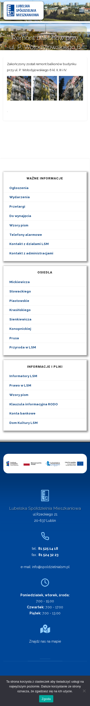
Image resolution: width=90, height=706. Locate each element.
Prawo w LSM (20, 385)
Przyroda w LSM (22, 347)
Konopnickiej (20, 329)
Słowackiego (20, 291)
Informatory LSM (23, 376)
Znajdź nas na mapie (45, 641)
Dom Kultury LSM (23, 423)
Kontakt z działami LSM (29, 244)
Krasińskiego (20, 310)
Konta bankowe (22, 413)
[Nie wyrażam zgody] (84, 690)
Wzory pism (18, 225)
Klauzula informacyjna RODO (33, 404)
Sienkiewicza (20, 319)
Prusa (14, 338)
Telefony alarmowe (25, 235)
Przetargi (17, 206)
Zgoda (46, 699)
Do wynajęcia (20, 216)
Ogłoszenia (19, 188)
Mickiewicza (19, 282)
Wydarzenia (19, 197)
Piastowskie (19, 301)
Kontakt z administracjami (31, 253)
